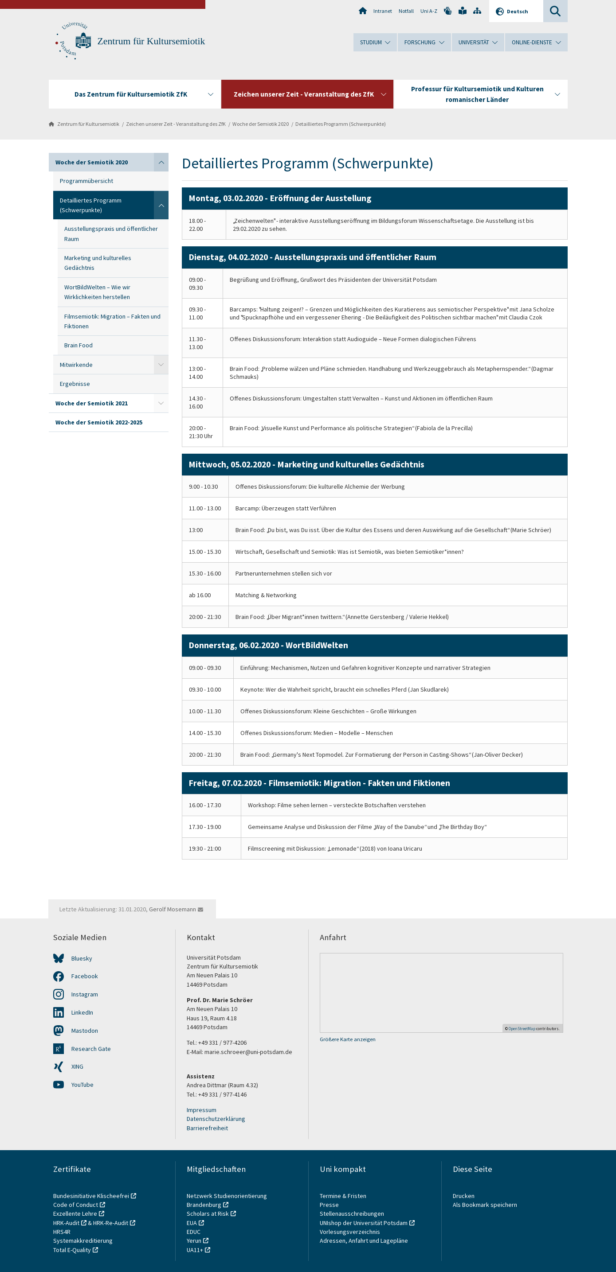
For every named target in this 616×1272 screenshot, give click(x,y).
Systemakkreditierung (83, 1241)
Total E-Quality (72, 1250)
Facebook (84, 976)
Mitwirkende (76, 365)
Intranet (382, 11)
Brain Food (78, 345)
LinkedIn (82, 1012)
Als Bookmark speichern (485, 1205)
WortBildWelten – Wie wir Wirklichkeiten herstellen (97, 292)
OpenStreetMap (522, 1028)
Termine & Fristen (344, 1196)
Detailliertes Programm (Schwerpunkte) (340, 124)
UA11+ (195, 1250)
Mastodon (84, 1031)
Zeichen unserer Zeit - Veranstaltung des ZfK (176, 124)
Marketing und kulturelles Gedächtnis (97, 263)
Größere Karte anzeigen (348, 1039)
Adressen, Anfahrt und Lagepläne (364, 1241)
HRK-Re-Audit (110, 1223)
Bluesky (81, 958)
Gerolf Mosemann (172, 909)
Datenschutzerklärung (216, 1119)
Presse (330, 1205)
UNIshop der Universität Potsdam (364, 1223)
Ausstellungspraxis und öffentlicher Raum (111, 233)
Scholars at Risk (208, 1214)
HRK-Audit (66, 1223)
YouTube (82, 1085)
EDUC (193, 1232)
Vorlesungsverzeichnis (350, 1232)
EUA (192, 1223)
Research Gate (91, 1049)
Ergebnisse (75, 384)
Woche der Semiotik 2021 (91, 403)
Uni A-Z (428, 11)
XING (77, 1066)
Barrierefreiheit (207, 1128)
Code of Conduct (75, 1205)
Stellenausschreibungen (352, 1214)
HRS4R (62, 1232)
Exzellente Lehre (75, 1214)
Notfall (406, 11)
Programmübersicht (86, 181)
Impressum (201, 1110)
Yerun (194, 1241)
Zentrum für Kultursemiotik (151, 41)
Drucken (464, 1196)
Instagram (84, 994)
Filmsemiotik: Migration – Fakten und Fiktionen (112, 321)
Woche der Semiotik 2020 (260, 124)
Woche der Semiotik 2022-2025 (98, 422)
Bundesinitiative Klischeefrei (91, 1196)
